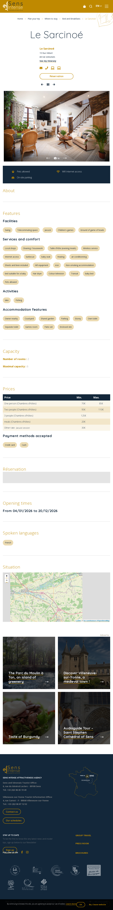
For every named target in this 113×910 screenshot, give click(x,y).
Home (20, 18)
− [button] (7, 580)
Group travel (83, 835)
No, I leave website (97, 904)
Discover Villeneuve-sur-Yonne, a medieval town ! (80, 677)
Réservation (56, 76)
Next (64, 158)
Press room (82, 843)
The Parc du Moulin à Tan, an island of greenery (25, 677)
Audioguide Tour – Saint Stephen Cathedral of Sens (78, 732)
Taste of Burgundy (24, 736)
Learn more (71, 904)
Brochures (82, 852)
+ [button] (7, 576)
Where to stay (51, 18)
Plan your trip (34, 18)
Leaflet (78, 621)
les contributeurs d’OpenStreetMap (96, 621)
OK (80, 905)
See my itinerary (48, 61)
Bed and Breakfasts (71, 18)
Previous (48, 158)
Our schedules (13, 820)
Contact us (12, 811)
